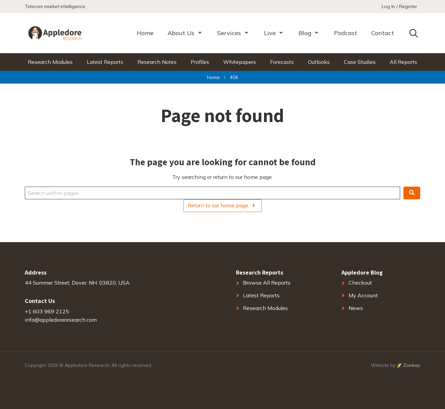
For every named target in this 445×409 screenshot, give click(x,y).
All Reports (403, 62)
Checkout (360, 282)
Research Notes (157, 62)
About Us (181, 33)
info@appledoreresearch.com (61, 319)
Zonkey (408, 365)
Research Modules (50, 62)
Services (229, 33)
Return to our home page (222, 205)
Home (145, 33)
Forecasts (282, 62)
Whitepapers (239, 62)
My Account (363, 295)
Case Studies (360, 62)
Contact (382, 33)
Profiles (200, 62)
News (355, 308)
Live (270, 33)
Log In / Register (399, 6)
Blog (305, 33)
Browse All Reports (267, 282)
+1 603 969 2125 (47, 311)
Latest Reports (105, 62)
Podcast (345, 33)
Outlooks (319, 62)
